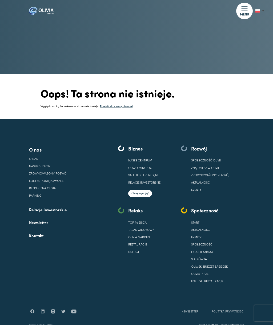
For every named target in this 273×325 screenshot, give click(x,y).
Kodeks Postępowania (46, 181)
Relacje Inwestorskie (48, 209)
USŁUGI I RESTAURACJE (207, 281)
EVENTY (196, 190)
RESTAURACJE (137, 244)
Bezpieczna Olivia (42, 188)
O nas (35, 149)
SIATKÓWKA (199, 259)
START (195, 222)
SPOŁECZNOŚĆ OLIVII (206, 160)
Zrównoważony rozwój (48, 173)
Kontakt (36, 235)
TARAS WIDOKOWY (141, 230)
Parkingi (35, 195)
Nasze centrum (140, 160)
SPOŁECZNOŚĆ (201, 244)
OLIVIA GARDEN (139, 237)
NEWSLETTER (190, 317)
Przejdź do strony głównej (116, 106)
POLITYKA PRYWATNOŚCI (227, 317)
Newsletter (38, 222)
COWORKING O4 (139, 168)
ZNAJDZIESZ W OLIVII (205, 168)
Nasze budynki (40, 166)
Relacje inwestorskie (144, 182)
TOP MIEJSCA (137, 222)
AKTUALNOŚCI (201, 230)
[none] (260, 11)
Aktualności (201, 182)
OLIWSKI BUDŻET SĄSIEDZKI (209, 266)
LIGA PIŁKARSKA (202, 252)
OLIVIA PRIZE (199, 274)
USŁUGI (133, 252)
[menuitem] (260, 11)
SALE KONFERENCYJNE (143, 175)
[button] (244, 11)
